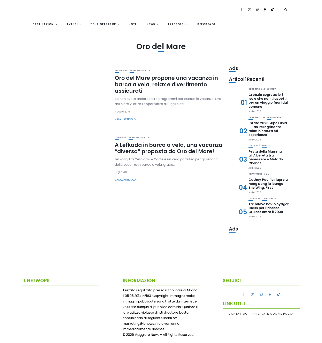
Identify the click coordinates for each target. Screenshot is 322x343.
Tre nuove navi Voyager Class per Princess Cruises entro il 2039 (268, 208)
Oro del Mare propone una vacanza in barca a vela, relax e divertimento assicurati (166, 84)
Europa (271, 89)
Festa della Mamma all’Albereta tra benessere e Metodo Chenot (265, 157)
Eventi (72, 24)
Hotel (133, 24)
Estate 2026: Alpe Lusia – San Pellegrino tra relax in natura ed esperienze (267, 129)
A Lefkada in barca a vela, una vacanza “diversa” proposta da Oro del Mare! (168, 148)
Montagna (274, 117)
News (151, 24)
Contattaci (238, 313)
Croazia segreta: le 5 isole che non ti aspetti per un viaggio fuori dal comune (268, 100)
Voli (266, 174)
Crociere (120, 138)
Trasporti (176, 24)
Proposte (121, 71)
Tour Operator (103, 24)
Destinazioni (44, 24)
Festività (254, 146)
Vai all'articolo (125, 119)
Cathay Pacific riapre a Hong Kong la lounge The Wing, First (268, 183)
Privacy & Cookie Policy (273, 313)
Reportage (206, 24)
